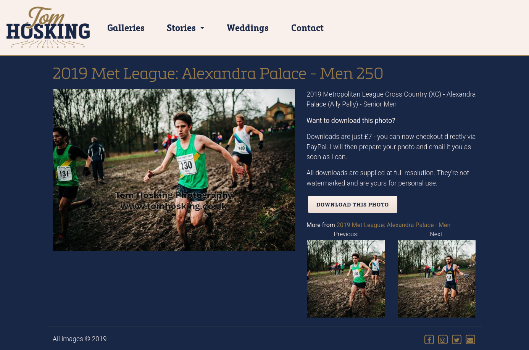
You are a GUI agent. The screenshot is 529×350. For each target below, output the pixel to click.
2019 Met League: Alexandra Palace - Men (393, 225)
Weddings (248, 27)
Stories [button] (182, 27)
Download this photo (352, 204)
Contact (307, 27)
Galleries (126, 27)
